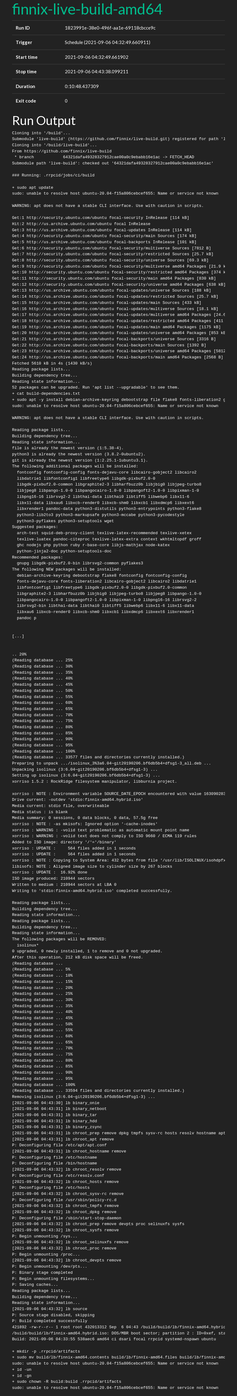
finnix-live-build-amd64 (87, 9)
